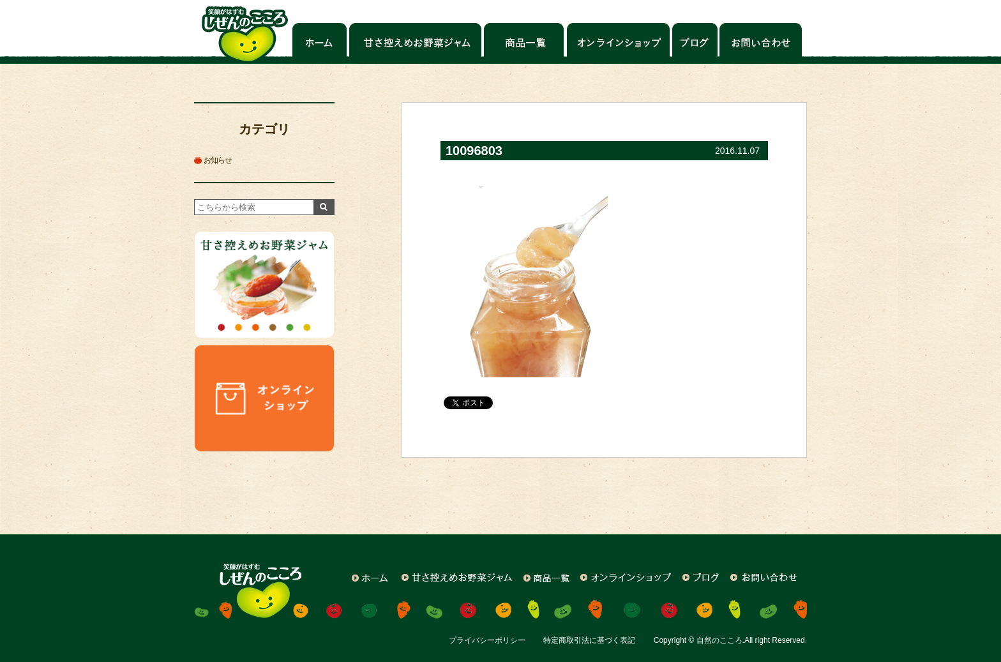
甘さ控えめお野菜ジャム (415, 43)
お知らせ (218, 160)
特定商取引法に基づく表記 (589, 640)
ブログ (695, 43)
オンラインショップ (618, 43)
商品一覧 (524, 43)
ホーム (319, 43)
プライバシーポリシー (487, 640)
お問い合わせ (760, 43)
